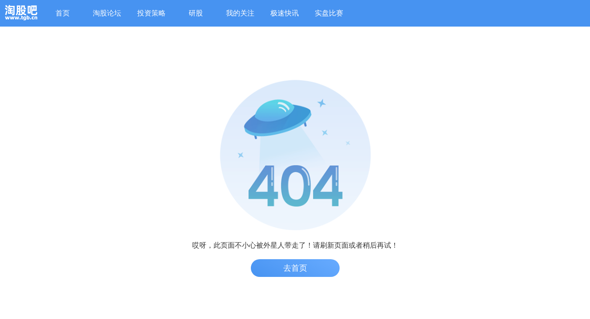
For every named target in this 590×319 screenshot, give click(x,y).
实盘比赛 (329, 13)
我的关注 (240, 13)
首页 (62, 13)
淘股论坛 (107, 13)
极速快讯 (284, 13)
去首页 (295, 268)
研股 (196, 13)
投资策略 (151, 13)
